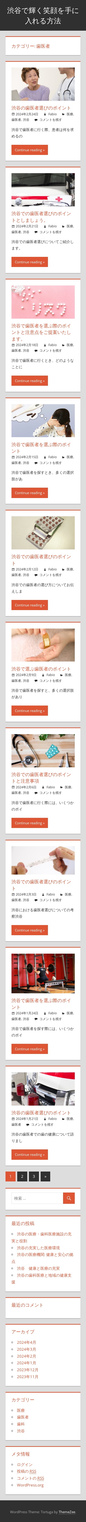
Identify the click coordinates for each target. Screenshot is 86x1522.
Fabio (52, 114)
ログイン (25, 1463)
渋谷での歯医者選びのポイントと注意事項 (41, 776)
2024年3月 (26, 1347)
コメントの (30, 1476)
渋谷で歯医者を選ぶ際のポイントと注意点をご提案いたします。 (41, 332)
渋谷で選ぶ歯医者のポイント (41, 667)
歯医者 (16, 119)
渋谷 (26, 119)
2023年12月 (28, 1368)
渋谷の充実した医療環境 (38, 1246)
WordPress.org (30, 1483)
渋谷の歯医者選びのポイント (41, 107)
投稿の (26, 1470)
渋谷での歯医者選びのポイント (41, 559)
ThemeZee (67, 1510)
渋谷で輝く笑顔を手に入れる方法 (43, 15)
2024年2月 (26, 1354)
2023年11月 (28, 1375)
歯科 (21, 1422)
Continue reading (28, 149)
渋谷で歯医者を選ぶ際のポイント (41, 447)
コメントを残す (50, 119)
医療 (70, 114)
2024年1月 (26, 1361)
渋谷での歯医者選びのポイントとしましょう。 (41, 216)
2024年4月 (26, 1340)
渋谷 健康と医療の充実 (38, 1266)
